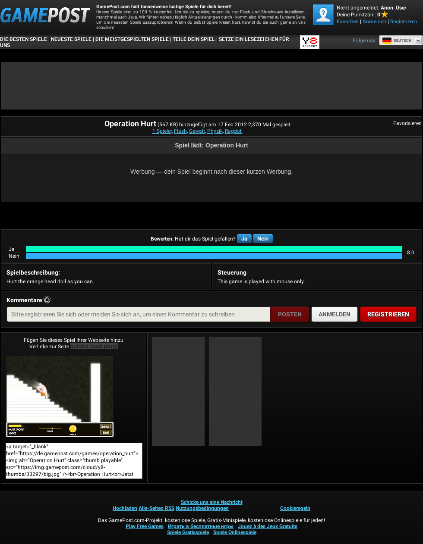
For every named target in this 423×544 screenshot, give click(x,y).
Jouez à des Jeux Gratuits (267, 526)
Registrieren (403, 22)
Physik (215, 131)
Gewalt (197, 131)
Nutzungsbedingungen (202, 508)
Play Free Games (145, 526)
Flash (180, 131)
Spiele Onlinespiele (234, 532)
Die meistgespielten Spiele (132, 39)
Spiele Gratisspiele (188, 532)
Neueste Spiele (71, 39)
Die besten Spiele (23, 39)
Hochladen (125, 508)
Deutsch (396, 40)
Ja (244, 238)
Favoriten (348, 22)
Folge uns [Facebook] (364, 41)
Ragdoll (234, 131)
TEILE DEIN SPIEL (194, 39)
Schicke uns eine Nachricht (212, 502)
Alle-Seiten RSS (156, 508)
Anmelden (374, 22)
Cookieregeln (295, 508)
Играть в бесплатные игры (201, 526)
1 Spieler (162, 131)
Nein (262, 238)
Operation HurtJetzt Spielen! (60, 397)
